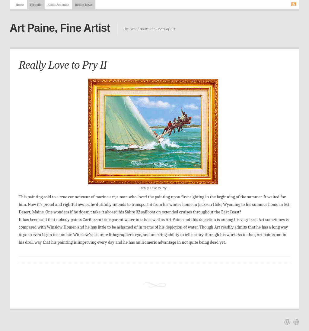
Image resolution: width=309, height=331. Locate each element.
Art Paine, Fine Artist (60, 28)
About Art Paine (58, 5)
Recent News (84, 5)
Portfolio (36, 5)
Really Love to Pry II (63, 65)
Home (20, 5)
